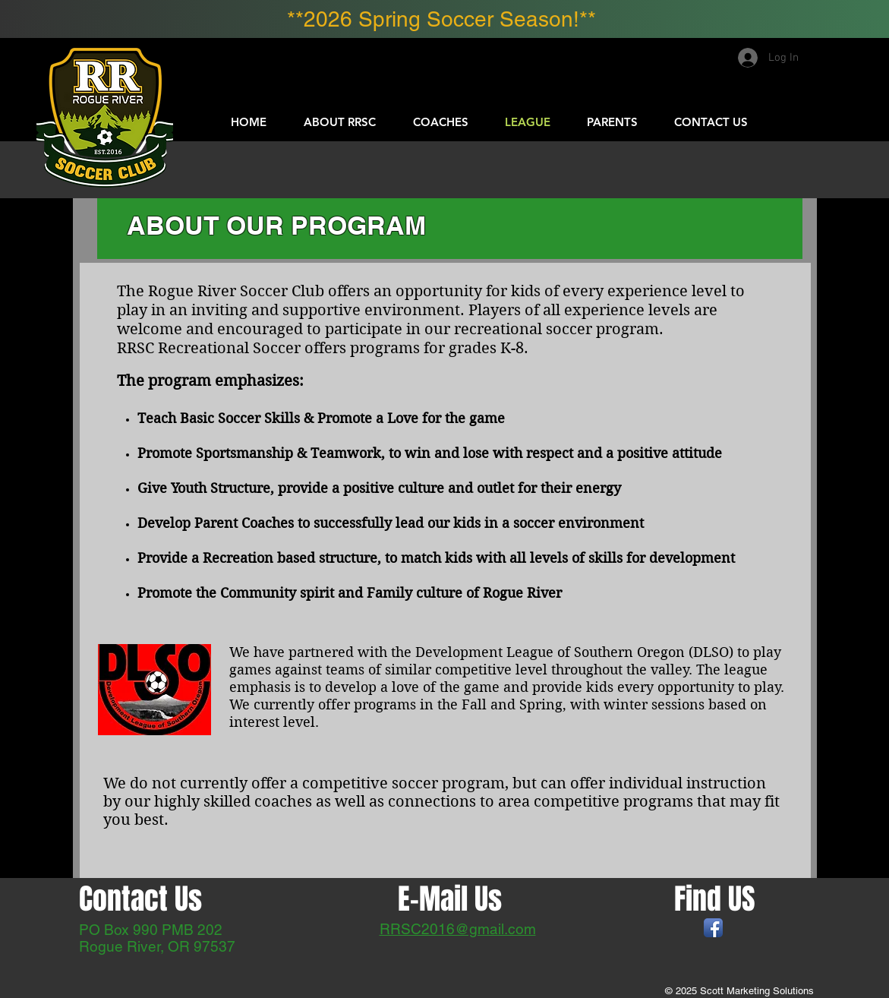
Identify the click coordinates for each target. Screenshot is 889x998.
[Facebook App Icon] (713, 927)
